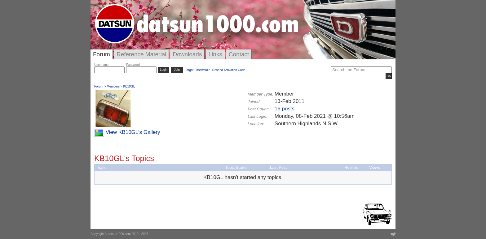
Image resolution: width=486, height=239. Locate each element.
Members (113, 86)
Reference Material (141, 54)
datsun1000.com (119, 234)
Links (215, 54)
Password (133, 64)
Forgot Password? (197, 70)
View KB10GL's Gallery (133, 132)
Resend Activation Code (228, 70)
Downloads (187, 54)
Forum (101, 54)
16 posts (284, 109)
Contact (239, 54)
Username (101, 64)
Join (177, 69)
